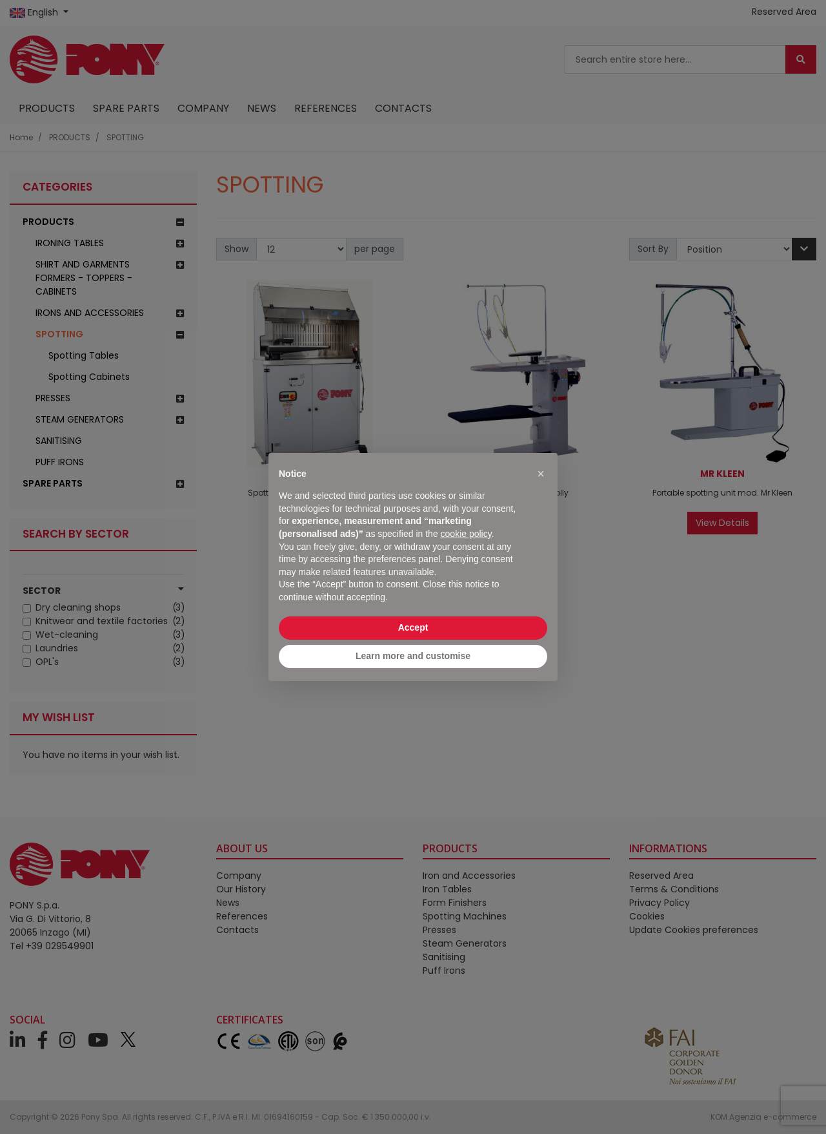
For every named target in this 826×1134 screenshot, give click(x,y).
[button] (540, 473)
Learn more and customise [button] (413, 656)
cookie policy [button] (466, 534)
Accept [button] (413, 627)
